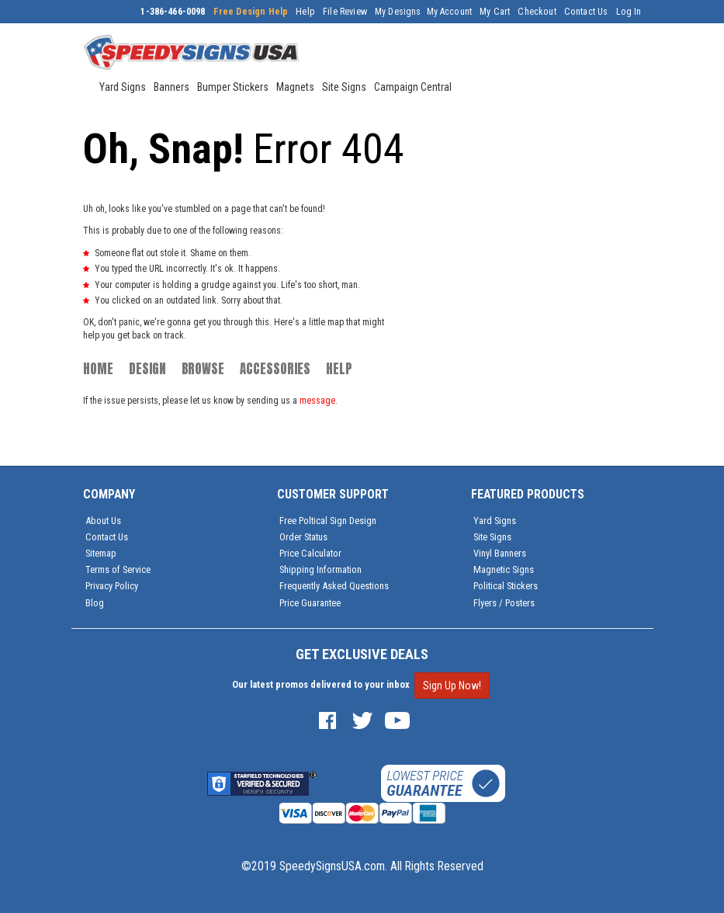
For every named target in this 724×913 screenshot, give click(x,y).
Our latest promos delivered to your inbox (321, 684)
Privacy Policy (111, 586)
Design (147, 369)
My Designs (398, 11)
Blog (94, 603)
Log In (629, 11)
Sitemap (100, 553)
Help (305, 11)
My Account (450, 11)
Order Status (303, 537)
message (317, 400)
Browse (203, 369)
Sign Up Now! (452, 685)
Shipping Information (320, 569)
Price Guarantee (310, 603)
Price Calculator (310, 553)
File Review (345, 11)
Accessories (275, 369)
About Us (103, 520)
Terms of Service (118, 569)
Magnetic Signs (503, 569)
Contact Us (586, 11)
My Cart (495, 11)
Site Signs (492, 537)
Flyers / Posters (504, 603)
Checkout (537, 11)
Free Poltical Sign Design (327, 520)
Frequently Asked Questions (334, 586)
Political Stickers (505, 586)
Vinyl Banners (499, 553)
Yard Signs (494, 520)
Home (98, 369)
